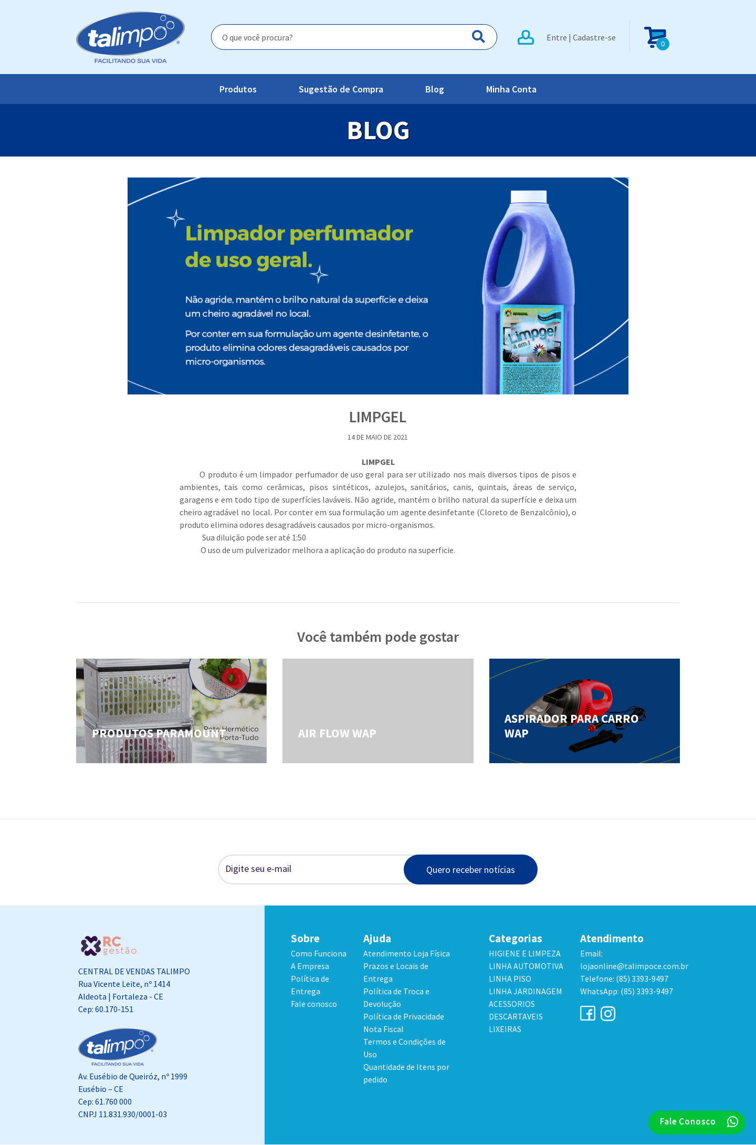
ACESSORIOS (512, 1004)
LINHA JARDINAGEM (525, 991)
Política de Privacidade (403, 1017)
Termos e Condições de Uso (404, 1048)
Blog (434, 90)
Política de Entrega (310, 985)
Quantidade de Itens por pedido (406, 1073)
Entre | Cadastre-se (581, 37)
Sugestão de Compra (341, 90)
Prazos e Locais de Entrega (395, 972)
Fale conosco (314, 1004)
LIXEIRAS (505, 1029)
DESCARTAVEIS (516, 1017)
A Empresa (310, 966)
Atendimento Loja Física (406, 954)
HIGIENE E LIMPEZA (525, 954)
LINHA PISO (510, 979)
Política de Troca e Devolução (396, 997)
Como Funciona (318, 954)
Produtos (238, 90)
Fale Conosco (699, 1122)
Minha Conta (511, 90)
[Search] (354, 37)
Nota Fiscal (383, 1029)
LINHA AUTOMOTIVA (526, 966)
